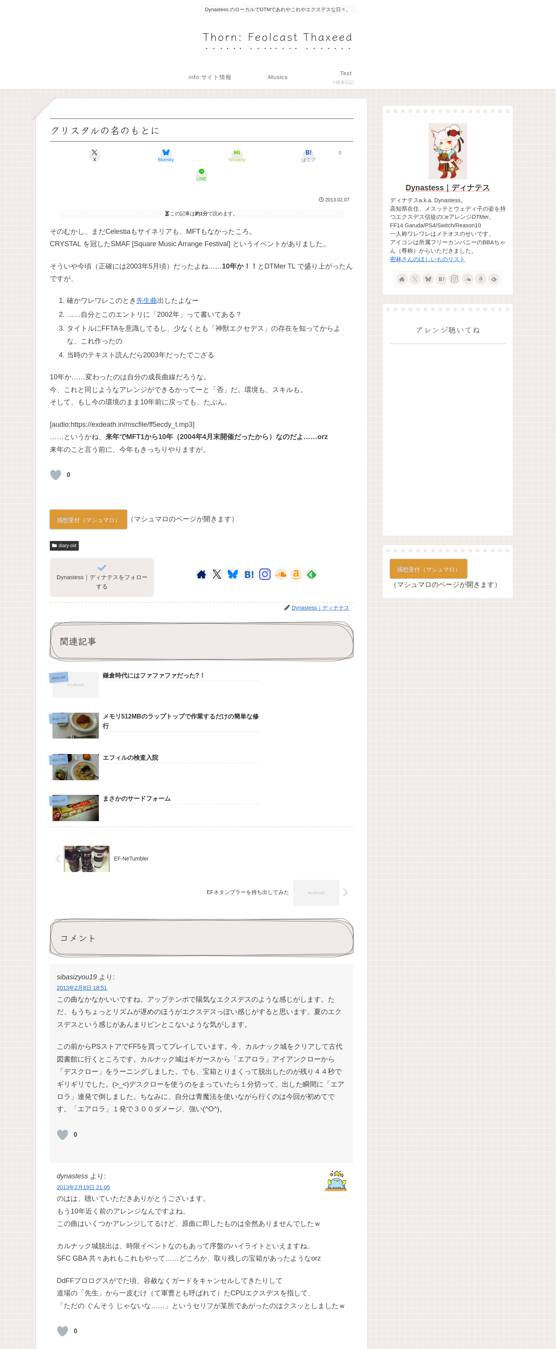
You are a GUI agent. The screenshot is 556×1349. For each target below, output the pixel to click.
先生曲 (146, 281)
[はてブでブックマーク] (252, 155)
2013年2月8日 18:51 (82, 887)
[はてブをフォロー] (249, 555)
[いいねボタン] (55, 456)
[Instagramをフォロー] (264, 555)
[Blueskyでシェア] (150, 155)
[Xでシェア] (99, 155)
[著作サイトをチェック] (201, 555)
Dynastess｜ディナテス (448, 187)
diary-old (64, 526)
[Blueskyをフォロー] (233, 555)
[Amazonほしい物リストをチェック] (296, 555)
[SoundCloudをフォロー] (281, 555)
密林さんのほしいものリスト (427, 259)
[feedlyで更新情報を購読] (311, 555)
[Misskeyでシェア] (201, 155)
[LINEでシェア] (303, 155)
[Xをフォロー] (217, 555)
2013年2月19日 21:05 (83, 1087)
